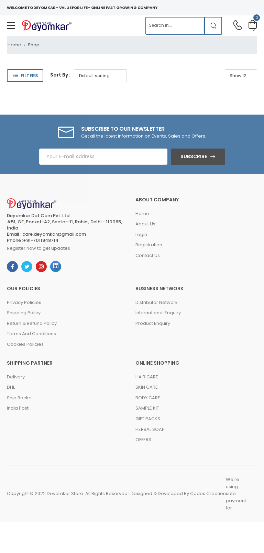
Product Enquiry (152, 323)
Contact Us (147, 255)
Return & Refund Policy (32, 323)
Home (14, 45)
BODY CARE (147, 398)
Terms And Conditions (31, 333)
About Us (145, 224)
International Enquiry (158, 312)
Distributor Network (156, 302)
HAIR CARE (146, 377)
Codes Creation (208, 493)
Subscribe (193, 156)
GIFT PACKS (147, 418)
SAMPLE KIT (147, 408)
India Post (18, 408)
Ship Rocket (20, 398)
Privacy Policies (24, 302)
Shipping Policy (24, 312)
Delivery (16, 377)
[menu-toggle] (11, 26)
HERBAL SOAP (150, 429)
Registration (148, 245)
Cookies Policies (25, 344)
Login (141, 234)
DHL (11, 387)
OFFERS (143, 439)
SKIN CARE (146, 387)
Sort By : (60, 74)
